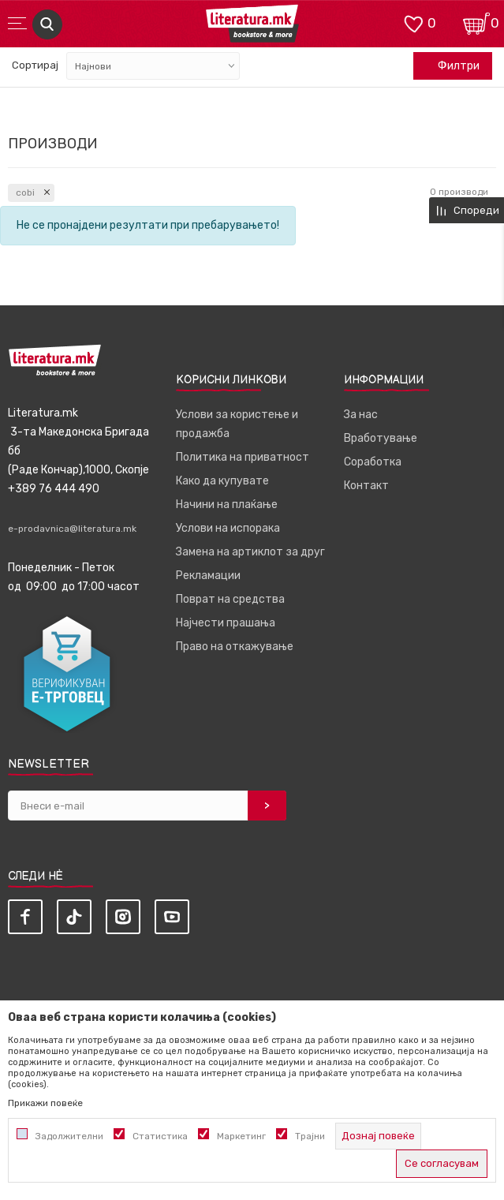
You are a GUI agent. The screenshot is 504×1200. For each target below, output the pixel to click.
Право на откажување (234, 646)
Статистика (160, 1136)
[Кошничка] (476, 22)
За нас (361, 414)
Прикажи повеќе (45, 1103)
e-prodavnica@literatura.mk (72, 528)
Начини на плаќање (227, 504)
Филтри (450, 66)
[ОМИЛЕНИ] (413, 22)
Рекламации (208, 575)
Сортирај (35, 65)
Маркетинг (241, 1136)
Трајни (310, 1136)
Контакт (366, 485)
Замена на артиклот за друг (250, 552)
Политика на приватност (242, 457)
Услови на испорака (228, 528)
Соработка (372, 462)
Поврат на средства (230, 599)
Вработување (380, 438)
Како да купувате (222, 481)
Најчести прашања (225, 623)
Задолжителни (69, 1136)
